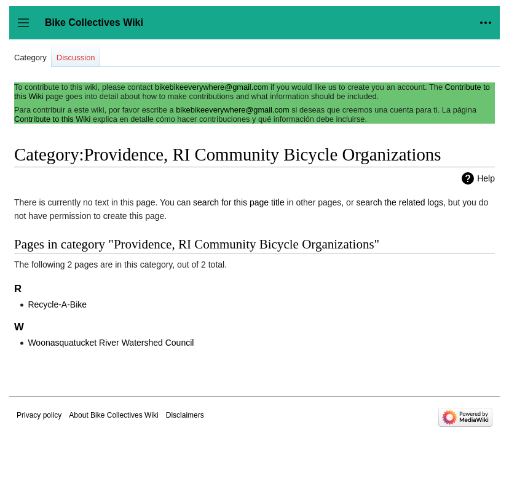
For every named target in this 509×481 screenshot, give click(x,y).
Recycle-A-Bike (57, 304)
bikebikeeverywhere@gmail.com (211, 87)
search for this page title (239, 202)
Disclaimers (185, 415)
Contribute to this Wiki (52, 119)
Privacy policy (39, 415)
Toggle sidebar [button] (27, 28)
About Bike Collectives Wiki (113, 415)
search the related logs (399, 202)
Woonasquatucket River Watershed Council (111, 343)
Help (486, 178)
